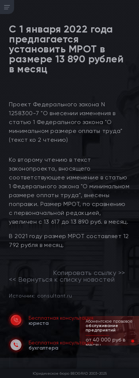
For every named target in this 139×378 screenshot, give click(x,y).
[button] (126, 341)
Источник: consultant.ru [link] (40, 295)
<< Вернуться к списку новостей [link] (62, 279)
